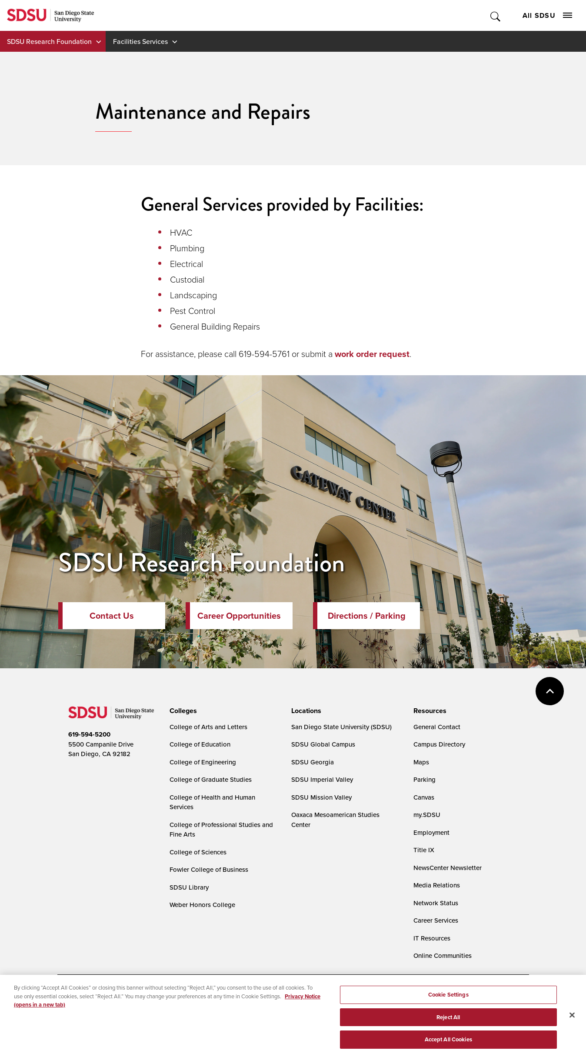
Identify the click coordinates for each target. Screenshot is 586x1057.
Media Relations (436, 885)
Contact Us (112, 615)
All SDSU (547, 15)
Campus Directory (439, 744)
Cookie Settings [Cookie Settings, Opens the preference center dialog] (448, 1001)
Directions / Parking (367, 615)
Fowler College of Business (209, 869)
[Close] (572, 1021)
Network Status (435, 902)
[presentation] (182, 711)
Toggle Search (495, 15)
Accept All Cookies (448, 1046)
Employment (431, 832)
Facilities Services (140, 41)
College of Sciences (198, 852)
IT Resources (431, 938)
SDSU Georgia (312, 762)
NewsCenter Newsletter (447, 867)
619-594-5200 (89, 734)
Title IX (423, 849)
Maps (421, 762)
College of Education (200, 744)
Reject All (448, 1024)
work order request (372, 353)
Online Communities (442, 955)
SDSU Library (189, 887)
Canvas (423, 797)
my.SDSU (426, 814)
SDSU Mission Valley (321, 797)
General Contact (436, 726)
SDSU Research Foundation (49, 41)
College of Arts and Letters (208, 726)
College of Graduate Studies (211, 779)
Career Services (435, 920)
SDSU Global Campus (323, 744)
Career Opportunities (239, 615)
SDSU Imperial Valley (322, 779)
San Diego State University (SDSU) (341, 726)
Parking (424, 779)
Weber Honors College (202, 904)
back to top (550, 691)
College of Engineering (203, 762)
